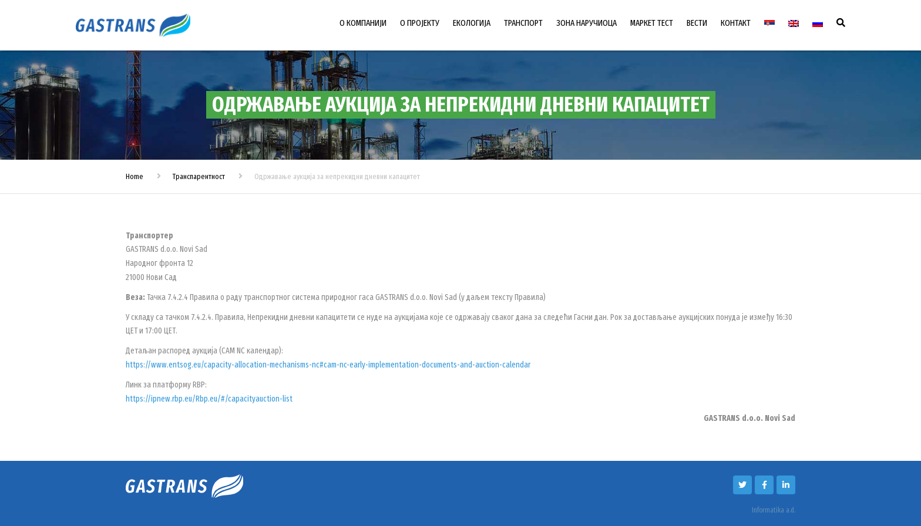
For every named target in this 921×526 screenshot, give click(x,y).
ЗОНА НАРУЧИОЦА (586, 23)
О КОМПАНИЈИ (363, 23)
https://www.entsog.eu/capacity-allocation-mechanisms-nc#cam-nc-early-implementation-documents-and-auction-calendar (328, 365)
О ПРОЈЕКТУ (419, 23)
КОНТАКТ (736, 23)
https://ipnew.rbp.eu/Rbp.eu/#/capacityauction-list (209, 399)
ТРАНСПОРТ (523, 23)
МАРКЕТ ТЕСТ (651, 23)
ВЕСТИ (697, 23)
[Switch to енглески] (793, 23)
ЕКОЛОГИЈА (471, 23)
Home (134, 176)
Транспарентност (199, 176)
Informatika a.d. (773, 510)
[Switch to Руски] (817, 23)
